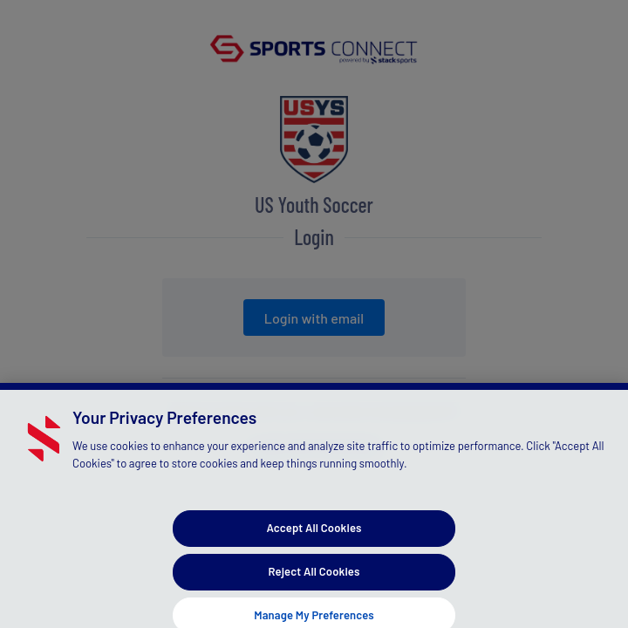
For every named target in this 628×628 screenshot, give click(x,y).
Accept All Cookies (313, 532)
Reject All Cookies (314, 576)
